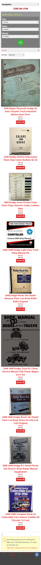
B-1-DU (20, 50)
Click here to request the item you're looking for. (22, 548)
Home (4, 553)
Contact (28, 553)
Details (20, 122)
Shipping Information (12, 554)
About (20, 553)
